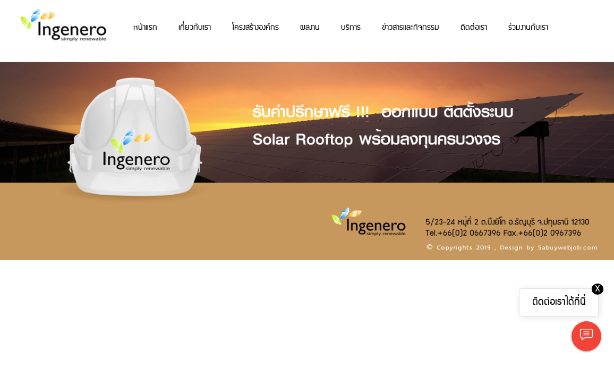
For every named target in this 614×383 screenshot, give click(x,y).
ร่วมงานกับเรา (528, 27)
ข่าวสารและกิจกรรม (410, 27)
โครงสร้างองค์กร (255, 27)
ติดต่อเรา (474, 27)
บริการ (351, 27)
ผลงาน (310, 27)
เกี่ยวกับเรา (194, 27)
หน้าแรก (145, 27)
